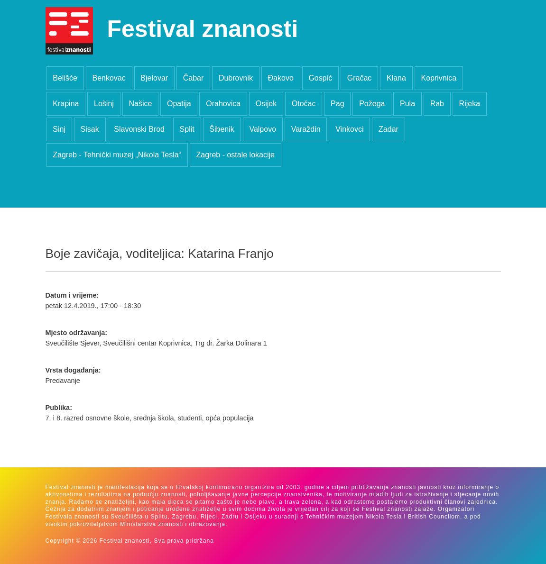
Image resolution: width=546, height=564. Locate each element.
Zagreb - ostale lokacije (235, 155)
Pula (407, 104)
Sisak (90, 129)
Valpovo (262, 129)
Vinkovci (349, 129)
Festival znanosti (202, 29)
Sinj (59, 129)
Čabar (193, 78)
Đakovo (281, 78)
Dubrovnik (236, 78)
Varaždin (306, 129)
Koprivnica (438, 78)
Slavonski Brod (139, 129)
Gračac (359, 78)
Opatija (179, 104)
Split (187, 129)
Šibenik (221, 129)
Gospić (320, 78)
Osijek (266, 104)
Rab (437, 104)
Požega (372, 104)
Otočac (304, 104)
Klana (396, 78)
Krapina (66, 104)
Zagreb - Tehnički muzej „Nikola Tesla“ (117, 155)
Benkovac (108, 78)
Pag (337, 104)
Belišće (65, 78)
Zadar (388, 129)
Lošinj (104, 104)
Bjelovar (154, 78)
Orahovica (223, 104)
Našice (140, 104)
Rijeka (469, 104)
